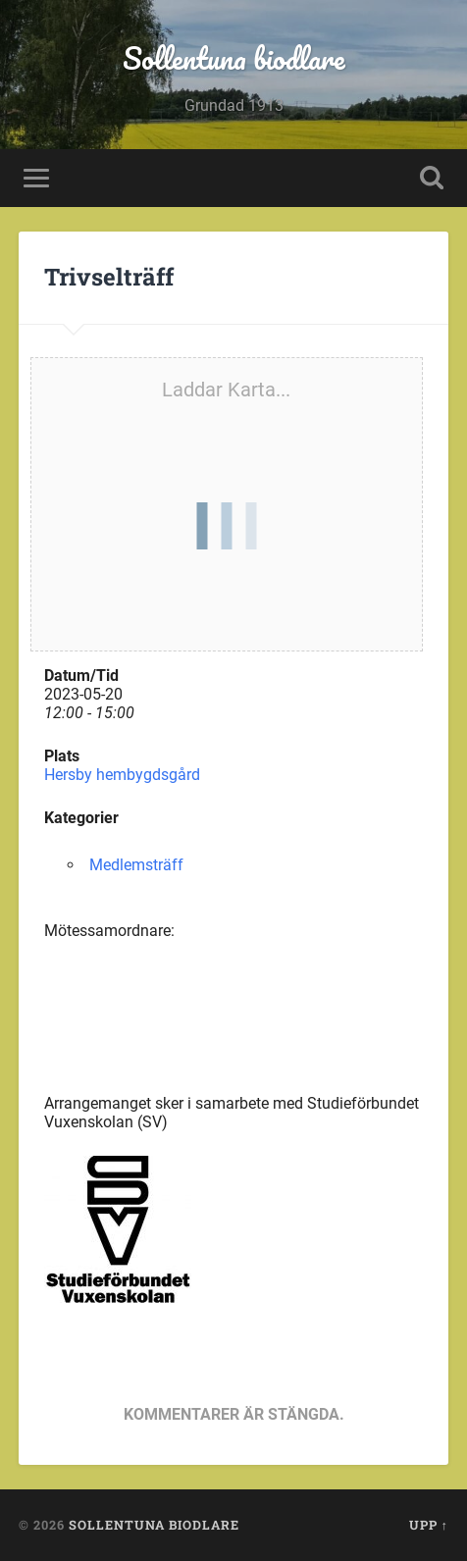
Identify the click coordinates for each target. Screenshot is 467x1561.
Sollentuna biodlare (234, 58)
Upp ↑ (428, 1525)
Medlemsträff (136, 865)
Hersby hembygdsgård (122, 774)
